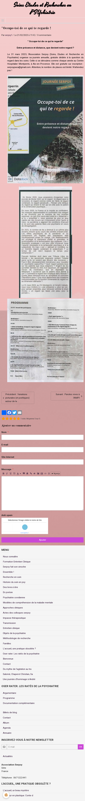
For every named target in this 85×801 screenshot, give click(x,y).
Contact (7, 664)
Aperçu (55, 473)
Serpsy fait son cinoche (14, 566)
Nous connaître (10, 556)
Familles (7, 643)
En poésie (8, 592)
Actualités (8, 756)
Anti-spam (6, 515)
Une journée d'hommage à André (19, 679)
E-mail (4, 444)
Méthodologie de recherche (17, 638)
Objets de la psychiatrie (14, 633)
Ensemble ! (8, 572)
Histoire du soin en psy (14, 582)
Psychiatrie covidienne (14, 597)
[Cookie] (6, 795)
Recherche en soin (12, 577)
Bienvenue (8, 658)
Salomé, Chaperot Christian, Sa (18, 674)
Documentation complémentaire (19, 703)
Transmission (9, 623)
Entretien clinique (11, 628)
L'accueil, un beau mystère (16, 790)
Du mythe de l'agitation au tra (17, 669)
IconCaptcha (24, 533)
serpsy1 (8, 35)
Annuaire (7, 733)
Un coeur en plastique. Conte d (18, 795)
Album (6, 722)
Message (6, 469)
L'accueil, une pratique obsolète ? (19, 648)
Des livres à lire (10, 587)
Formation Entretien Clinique (17, 561)
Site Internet (7, 457)
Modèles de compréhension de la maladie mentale (28, 602)
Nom (4, 432)
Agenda (7, 728)
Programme (9, 698)
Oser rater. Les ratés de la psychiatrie (21, 653)
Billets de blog (10, 712)
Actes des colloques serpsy (16, 612)
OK (80, 747)
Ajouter (42, 540)
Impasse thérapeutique (14, 618)
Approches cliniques (13, 607)
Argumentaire (9, 693)
